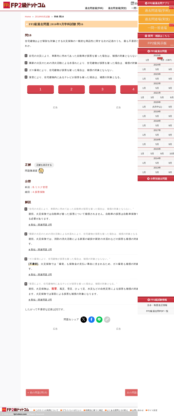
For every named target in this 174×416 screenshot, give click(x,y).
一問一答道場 (138, 8)
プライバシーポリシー (72, 410)
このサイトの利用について (47, 410)
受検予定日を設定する (147, 3)
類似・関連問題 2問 (41, 225)
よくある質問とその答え (117, 410)
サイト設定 (152, 410)
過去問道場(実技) (117, 8)
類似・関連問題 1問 (41, 249)
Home (28, 16)
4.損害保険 (39, 192)
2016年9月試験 (42, 16)
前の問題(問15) (38, 392)
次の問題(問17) (135, 392)
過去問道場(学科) (94, 8)
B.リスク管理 (40, 187)
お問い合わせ (138, 410)
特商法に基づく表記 (94, 410)
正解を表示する (44, 165)
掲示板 (154, 8)
